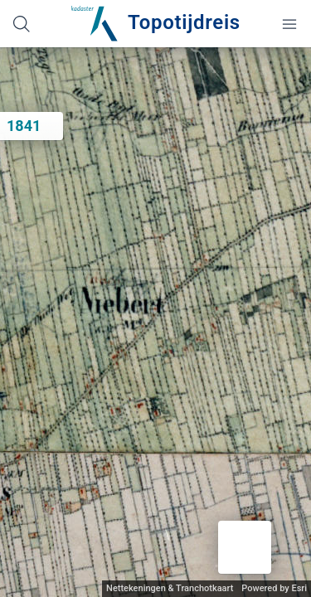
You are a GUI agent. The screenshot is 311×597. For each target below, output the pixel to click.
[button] (244, 547)
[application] (155, 322)
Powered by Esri (274, 588)
